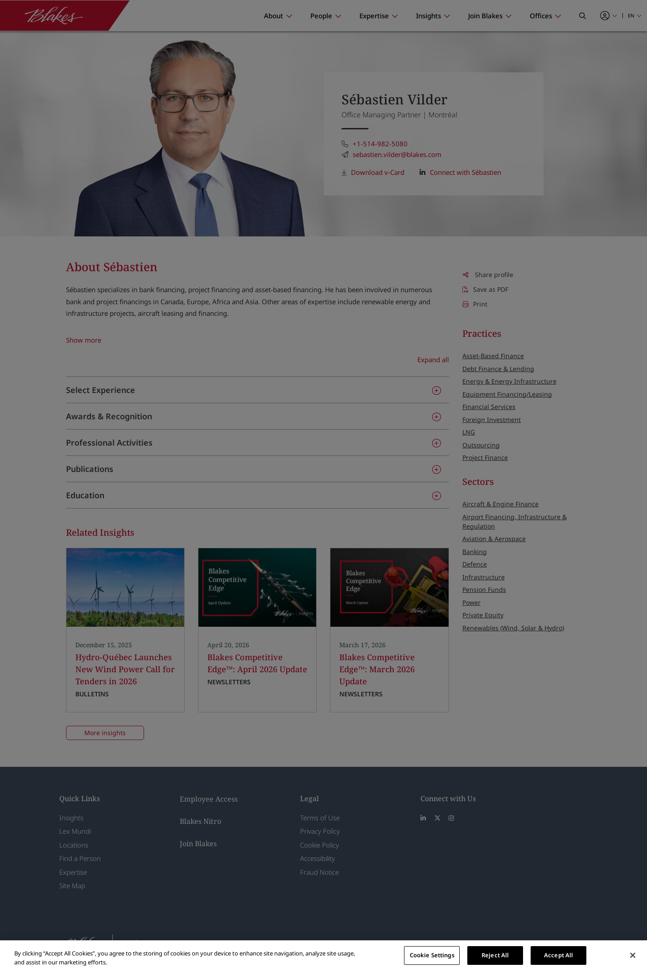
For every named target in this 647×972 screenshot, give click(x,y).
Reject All (495, 955)
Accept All (558, 955)
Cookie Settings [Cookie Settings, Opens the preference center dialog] (432, 955)
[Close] (633, 955)
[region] (323, 956)
